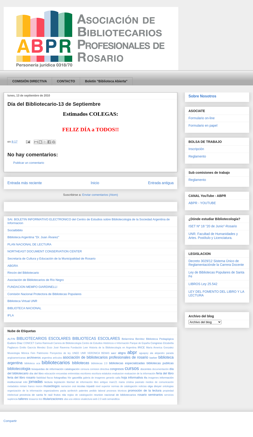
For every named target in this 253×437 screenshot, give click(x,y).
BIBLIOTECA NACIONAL (24, 308)
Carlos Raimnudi (44, 343)
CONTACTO (66, 81)
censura (85, 369)
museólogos (51, 386)
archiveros (34, 357)
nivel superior (103, 386)
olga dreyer (155, 386)
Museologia (13, 353)
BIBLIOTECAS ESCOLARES (96, 339)
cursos (132, 368)
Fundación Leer (79, 347)
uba (66, 399)
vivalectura (86, 399)
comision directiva (99, 369)
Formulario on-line (201, 118)
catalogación (72, 368)
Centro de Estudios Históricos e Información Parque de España (116, 343)
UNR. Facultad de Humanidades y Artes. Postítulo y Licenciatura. (213, 236)
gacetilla (77, 377)
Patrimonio (43, 353)
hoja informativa (132, 377)
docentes (145, 368)
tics (40, 399)
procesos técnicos (116, 390)
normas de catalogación (124, 386)
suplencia (12, 399)
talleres (23, 399)
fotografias (60, 377)
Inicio (95, 183)
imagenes (153, 377)
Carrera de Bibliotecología (67, 343)
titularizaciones (53, 399)
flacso (50, 377)
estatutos (106, 373)
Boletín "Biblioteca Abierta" (106, 81)
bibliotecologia (18, 369)
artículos (57, 358)
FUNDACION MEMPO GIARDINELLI (32, 287)
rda (64, 394)
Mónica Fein (28, 353)
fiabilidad (41, 377)
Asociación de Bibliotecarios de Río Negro (35, 280)
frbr (69, 377)
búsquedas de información (48, 368)
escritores (86, 373)
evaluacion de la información (140, 373)
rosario (142, 394)
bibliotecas (80, 363)
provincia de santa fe (32, 394)
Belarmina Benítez (133, 338)
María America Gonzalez (160, 347)
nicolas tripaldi (85, 386)
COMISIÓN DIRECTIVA (29, 81)
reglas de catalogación (80, 395)
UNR (83, 353)
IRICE (141, 347)
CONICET (28, 343)
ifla (145, 377)
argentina (47, 358)
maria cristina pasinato (131, 382)
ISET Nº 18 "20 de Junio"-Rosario (212, 226)
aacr (113, 352)
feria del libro (165, 373)
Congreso (156, 342)
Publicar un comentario (28, 162)
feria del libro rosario (21, 377)
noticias (143, 386)
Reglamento (197, 156)
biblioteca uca (32, 363)
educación (50, 373)
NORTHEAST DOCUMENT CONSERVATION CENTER (44, 251)
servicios (169, 395)
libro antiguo (101, 382)
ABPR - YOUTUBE (202, 203)
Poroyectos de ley (60, 353)
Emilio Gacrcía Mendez (33, 347)
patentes (83, 390)
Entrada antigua (161, 183)
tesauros (33, 399)
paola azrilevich (69, 390)
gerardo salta (113, 377)
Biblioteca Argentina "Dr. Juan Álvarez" (33, 237)
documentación (160, 369)
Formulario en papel (202, 125)
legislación (59, 382)
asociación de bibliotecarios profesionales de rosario (105, 357)
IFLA (10, 315)
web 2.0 (97, 399)
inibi (25, 382)
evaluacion (118, 373)
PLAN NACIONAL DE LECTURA (29, 244)
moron (39, 386)
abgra (122, 353)
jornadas (36, 382)
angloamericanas (16, 358)
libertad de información (79, 382)
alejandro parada (164, 353)
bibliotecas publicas (160, 363)
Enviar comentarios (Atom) (100, 194)
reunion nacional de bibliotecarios (115, 394)
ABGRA (12, 265)
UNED (75, 353)
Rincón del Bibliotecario (23, 272)
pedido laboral (97, 390)
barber (153, 357)
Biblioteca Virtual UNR (22, 301)
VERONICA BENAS (98, 353)
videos (76, 399)
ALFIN (11, 338)
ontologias (168, 386)
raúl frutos (54, 394)
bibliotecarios (56, 362)
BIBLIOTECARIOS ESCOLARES (44, 339)
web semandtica (111, 399)
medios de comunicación (160, 382)
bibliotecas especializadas (127, 363)
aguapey (144, 353)
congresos (117, 369)
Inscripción (196, 149)
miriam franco (27, 386)
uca (70, 399)
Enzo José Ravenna (58, 347)
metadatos (13, 386)
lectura (48, 381)
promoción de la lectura (144, 390)
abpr (132, 352)
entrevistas (74, 373)
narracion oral (68, 386)
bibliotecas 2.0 (99, 363)
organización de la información (24, 390)
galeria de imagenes (94, 377)
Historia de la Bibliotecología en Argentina (112, 347)
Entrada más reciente (24, 183)
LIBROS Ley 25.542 (202, 284)
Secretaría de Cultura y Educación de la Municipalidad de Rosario (51, 258)
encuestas (61, 373)
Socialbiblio (15, 230)
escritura (96, 373)
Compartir (10, 421)
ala (151, 353)
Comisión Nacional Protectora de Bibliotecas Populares (44, 294)
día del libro (36, 373)
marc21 (113, 382)
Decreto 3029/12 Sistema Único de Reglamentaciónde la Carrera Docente (216, 263)
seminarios (155, 394)
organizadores (51, 390)
